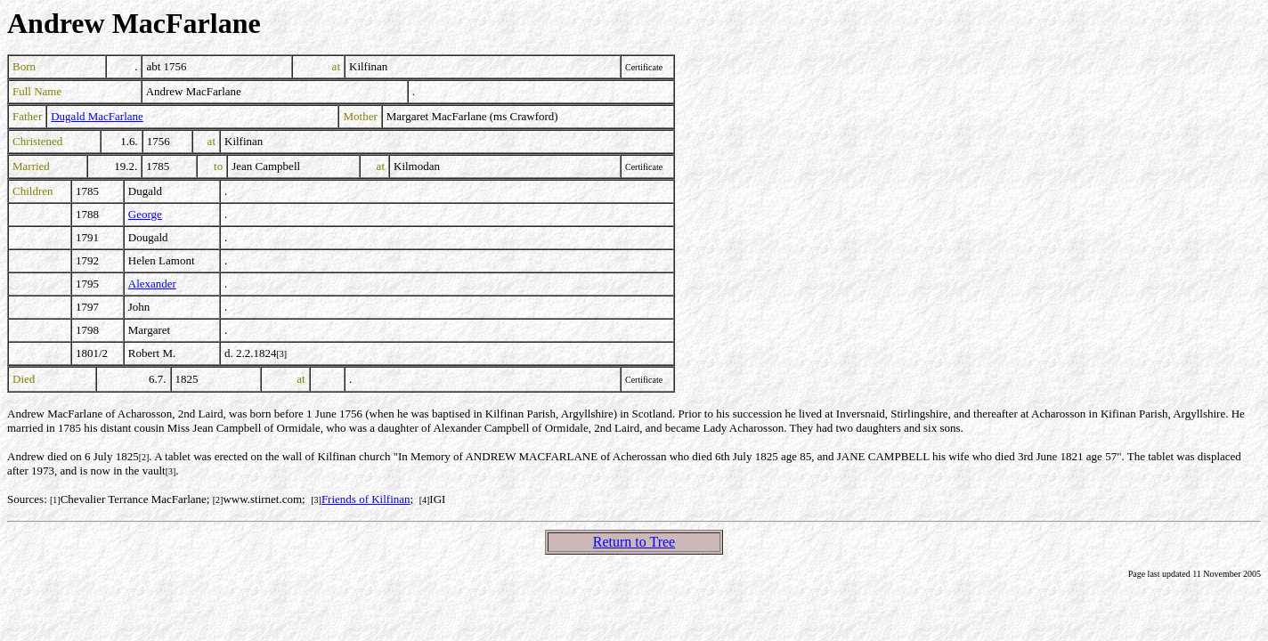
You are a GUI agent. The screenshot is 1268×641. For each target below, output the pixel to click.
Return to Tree (634, 541)
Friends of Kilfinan (365, 499)
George (145, 214)
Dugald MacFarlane (97, 116)
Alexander (152, 283)
